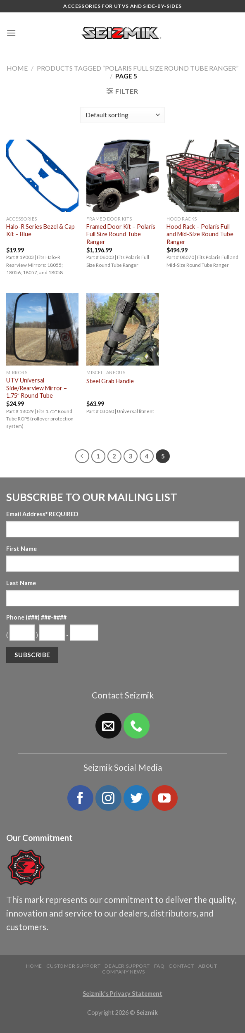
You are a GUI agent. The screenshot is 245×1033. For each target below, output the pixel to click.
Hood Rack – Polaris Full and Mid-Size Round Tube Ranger (200, 234)
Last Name (21, 583)
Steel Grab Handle (110, 381)
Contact (181, 966)
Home (17, 68)
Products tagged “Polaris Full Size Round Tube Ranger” (137, 68)
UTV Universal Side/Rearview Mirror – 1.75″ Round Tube (36, 388)
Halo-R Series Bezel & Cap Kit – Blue (40, 230)
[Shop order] (122, 115)
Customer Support (73, 966)
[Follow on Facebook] (80, 798)
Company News (123, 972)
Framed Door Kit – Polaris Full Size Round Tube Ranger (120, 234)
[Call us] (136, 726)
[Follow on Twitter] (136, 798)
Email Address (42, 514)
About (207, 966)
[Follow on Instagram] (108, 798)
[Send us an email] (108, 726)
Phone (36, 617)
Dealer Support (127, 966)
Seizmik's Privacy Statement (122, 993)
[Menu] (11, 33)
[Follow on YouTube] (164, 798)
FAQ (159, 966)
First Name (21, 548)
